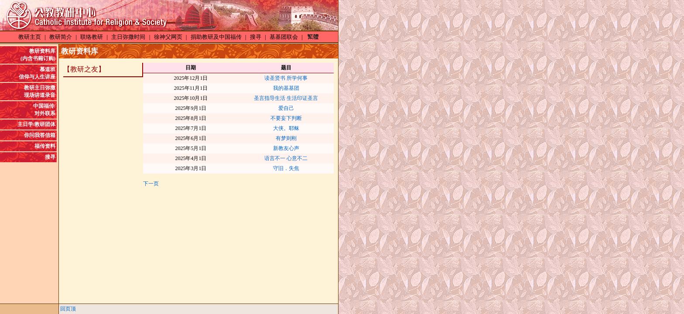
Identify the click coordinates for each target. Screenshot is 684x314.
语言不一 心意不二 (286, 158)
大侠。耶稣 (286, 128)
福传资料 (44, 146)
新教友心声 (286, 148)
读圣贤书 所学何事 (286, 78)
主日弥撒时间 (128, 37)
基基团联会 (284, 37)
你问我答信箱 (39, 135)
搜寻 (255, 37)
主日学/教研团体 (36, 124)
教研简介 (60, 37)
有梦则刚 (286, 138)
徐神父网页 (168, 37)
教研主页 (29, 37)
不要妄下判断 (286, 118)
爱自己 (286, 108)
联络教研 (91, 37)
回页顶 (68, 309)
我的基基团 (286, 88)
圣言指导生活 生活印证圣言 (286, 98)
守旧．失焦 (286, 168)
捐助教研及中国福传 (216, 37)
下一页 (151, 184)
